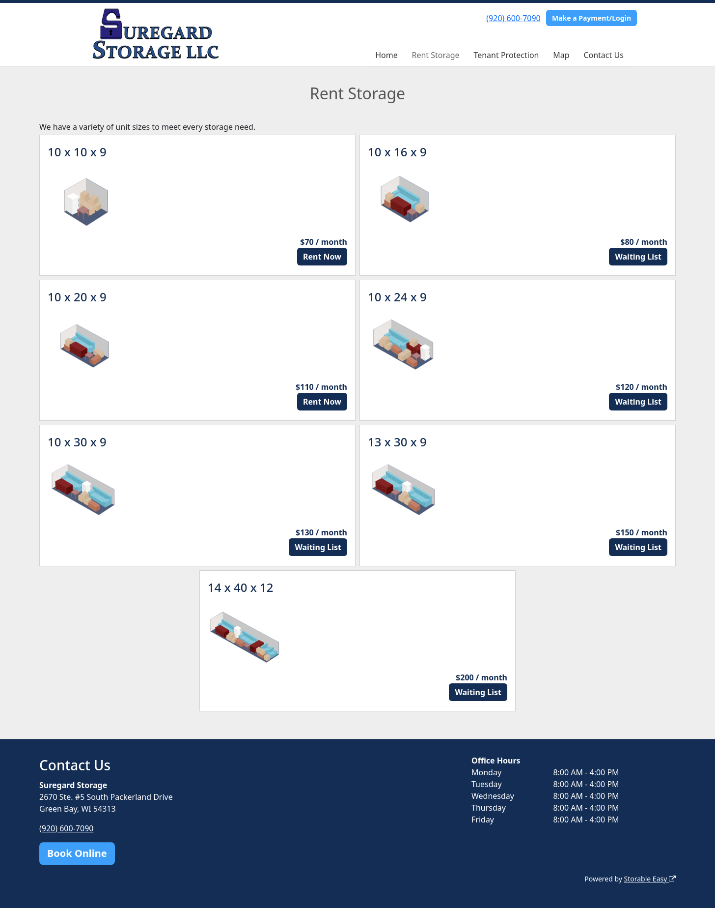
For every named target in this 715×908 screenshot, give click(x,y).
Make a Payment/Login (591, 18)
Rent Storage (435, 55)
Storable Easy (650, 878)
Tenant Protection (506, 55)
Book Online (77, 853)
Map (561, 55)
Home (386, 55)
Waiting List (638, 256)
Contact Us (603, 55)
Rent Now (322, 256)
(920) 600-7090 (513, 18)
